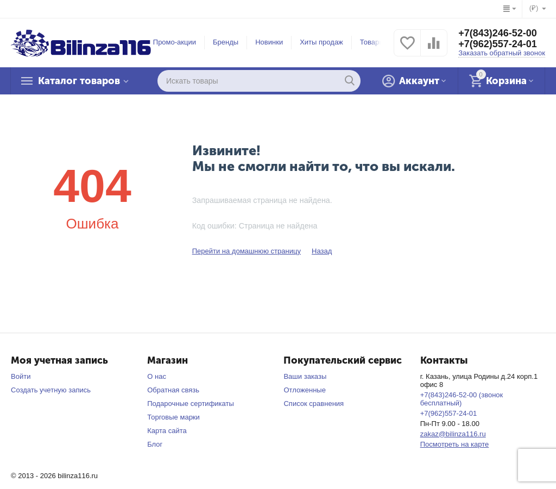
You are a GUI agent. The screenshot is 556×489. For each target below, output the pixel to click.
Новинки (269, 42)
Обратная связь (173, 390)
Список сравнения (313, 403)
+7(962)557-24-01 (497, 44)
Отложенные (304, 390)
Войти (20, 376)
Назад (322, 251)
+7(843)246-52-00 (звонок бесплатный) (461, 399)
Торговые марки (173, 417)
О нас (156, 376)
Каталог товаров (79, 81)
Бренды (225, 42)
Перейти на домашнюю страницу (246, 251)
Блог (154, 444)
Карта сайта (167, 431)
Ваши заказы (304, 376)
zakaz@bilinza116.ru (453, 434)
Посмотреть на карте (454, 444)
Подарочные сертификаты (190, 403)
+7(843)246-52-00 (497, 33)
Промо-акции (174, 42)
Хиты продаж (321, 42)
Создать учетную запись (51, 390)
